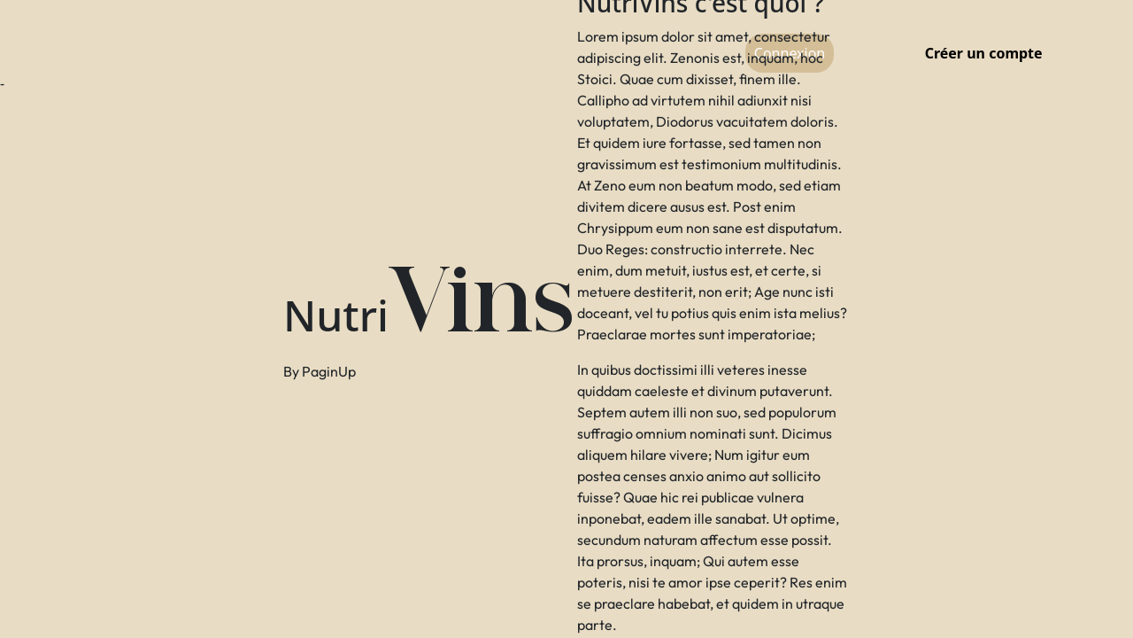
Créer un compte (984, 53)
